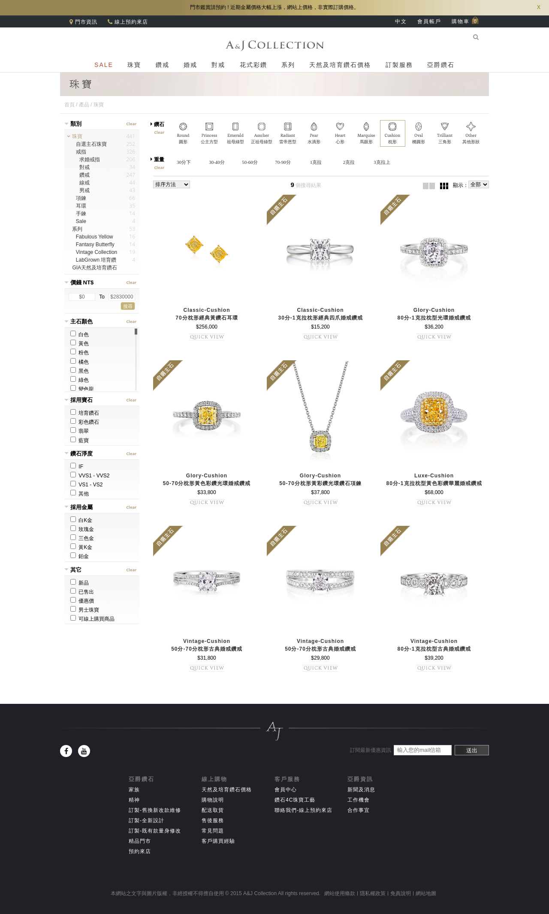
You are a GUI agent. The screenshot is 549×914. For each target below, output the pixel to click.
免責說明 (400, 893)
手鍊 (81, 214)
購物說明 (213, 800)
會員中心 (285, 790)
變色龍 (82, 388)
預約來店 (140, 851)
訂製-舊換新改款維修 (155, 810)
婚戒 (190, 65)
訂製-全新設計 (146, 820)
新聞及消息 (361, 790)
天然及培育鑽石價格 (340, 65)
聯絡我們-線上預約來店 (303, 810)
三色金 (82, 537)
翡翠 (79, 430)
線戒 (84, 183)
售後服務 (213, 820)
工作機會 (358, 800)
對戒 (218, 65)
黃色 (79, 343)
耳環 (81, 206)
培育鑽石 (84, 412)
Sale (81, 221)
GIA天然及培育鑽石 (94, 268)
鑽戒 (162, 65)
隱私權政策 (373, 893)
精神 (134, 800)
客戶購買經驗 (218, 841)
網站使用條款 (339, 893)
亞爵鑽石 (441, 65)
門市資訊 (85, 21)
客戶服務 (287, 779)
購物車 (466, 21)
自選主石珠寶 (91, 144)
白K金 (81, 519)
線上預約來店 (130, 21)
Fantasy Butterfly (95, 244)
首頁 (69, 105)
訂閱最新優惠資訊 (370, 750)
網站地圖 (426, 893)
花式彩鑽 (253, 65)
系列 (288, 65)
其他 (79, 493)
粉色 (79, 352)
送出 (471, 750)
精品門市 (140, 841)
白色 (79, 334)
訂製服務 (399, 65)
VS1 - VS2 (86, 484)
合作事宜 (358, 810)
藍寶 (79, 440)
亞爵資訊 (360, 779)
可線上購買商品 (92, 618)
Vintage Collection (97, 252)
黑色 (79, 370)
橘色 (79, 361)
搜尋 (128, 306)
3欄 (444, 186)
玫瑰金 (82, 528)
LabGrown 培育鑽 (96, 260)
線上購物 (214, 779)
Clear (132, 124)
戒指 (81, 152)
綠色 (79, 379)
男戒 (84, 190)
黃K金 (81, 546)
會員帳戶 (429, 21)
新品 (79, 582)
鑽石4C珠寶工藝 (294, 800)
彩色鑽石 (84, 421)
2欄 (429, 186)
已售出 (82, 591)
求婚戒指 (89, 160)
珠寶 (134, 65)
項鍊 (81, 198)
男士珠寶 (84, 609)
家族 (134, 790)
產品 (84, 105)
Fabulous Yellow (94, 237)
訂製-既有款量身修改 (155, 831)
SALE (103, 65)
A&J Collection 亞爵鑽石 (274, 45)
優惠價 (82, 600)
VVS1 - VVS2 (89, 475)
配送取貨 (213, 810)
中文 (401, 21)
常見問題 (213, 831)
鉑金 (79, 555)
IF (76, 466)
